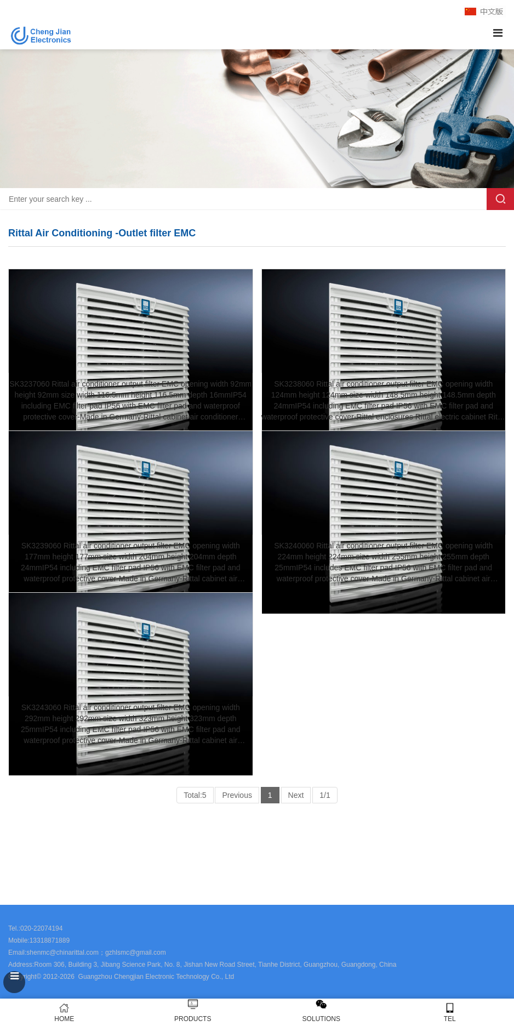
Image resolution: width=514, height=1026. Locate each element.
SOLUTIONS (321, 1019)
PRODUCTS (192, 1019)
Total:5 (195, 795)
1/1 (324, 795)
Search (500, 199)
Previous (237, 795)
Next (296, 795)
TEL (450, 1012)
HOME (64, 1012)
